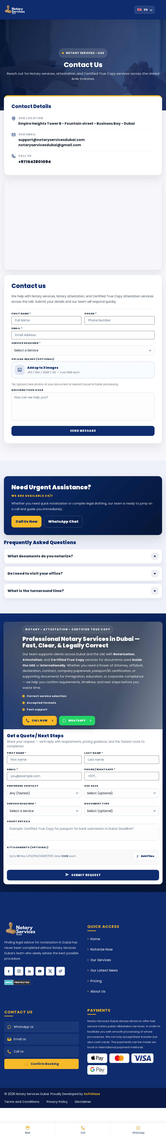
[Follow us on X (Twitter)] (50, 971)
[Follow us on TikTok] (60, 971)
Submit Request (83, 875)
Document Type (96, 803)
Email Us (16, 1039)
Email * (16, 328)
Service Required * (26, 343)
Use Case (91, 786)
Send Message (83, 431)
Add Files (145, 856)
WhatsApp (138, 1130)
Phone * (91, 313)
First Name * (21, 313)
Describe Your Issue (27, 390)
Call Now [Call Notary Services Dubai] (40, 721)
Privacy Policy (57, 1102)
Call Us (15, 1051)
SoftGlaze (92, 1094)
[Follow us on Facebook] (8, 971)
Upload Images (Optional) (32, 359)
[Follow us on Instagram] (19, 971)
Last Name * (93, 753)
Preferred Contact (22, 786)
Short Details (18, 821)
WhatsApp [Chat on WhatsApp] (77, 721)
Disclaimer (83, 1102)
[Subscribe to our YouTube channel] (39, 971)
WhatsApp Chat (63, 521)
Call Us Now (26, 521)
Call (83, 1130)
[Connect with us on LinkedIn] (29, 971)
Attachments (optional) (27, 847)
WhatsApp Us (20, 1027)
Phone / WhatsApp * (99, 769)
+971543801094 (34, 161)
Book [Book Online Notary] (27, 1130)
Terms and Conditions (21, 1102)
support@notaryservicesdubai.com (51, 139)
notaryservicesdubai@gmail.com (49, 144)
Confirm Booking (41, 1064)
